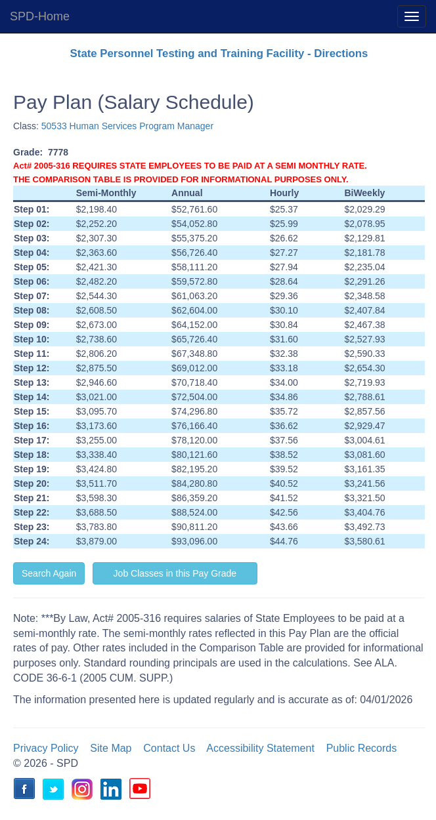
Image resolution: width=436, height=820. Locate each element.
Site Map (110, 748)
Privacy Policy (46, 748)
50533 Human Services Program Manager (127, 126)
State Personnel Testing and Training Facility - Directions (219, 53)
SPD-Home (40, 16)
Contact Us (169, 748)
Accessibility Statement (260, 748)
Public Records (361, 748)
